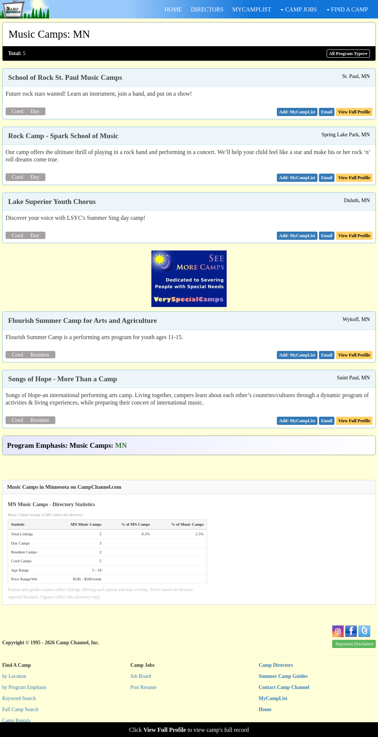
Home (265, 709)
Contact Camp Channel (284, 687)
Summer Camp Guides (283, 676)
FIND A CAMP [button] (347, 9)
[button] (327, 112)
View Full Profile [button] (354, 112)
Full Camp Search (20, 709)
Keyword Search (19, 698)
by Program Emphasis (24, 687)
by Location (14, 676)
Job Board (140, 676)
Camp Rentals (16, 720)
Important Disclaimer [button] (355, 643)
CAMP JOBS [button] (299, 9)
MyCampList (273, 698)
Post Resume (143, 687)
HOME (173, 9)
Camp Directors (276, 665)
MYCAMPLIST (252, 9)
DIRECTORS (207, 9)
